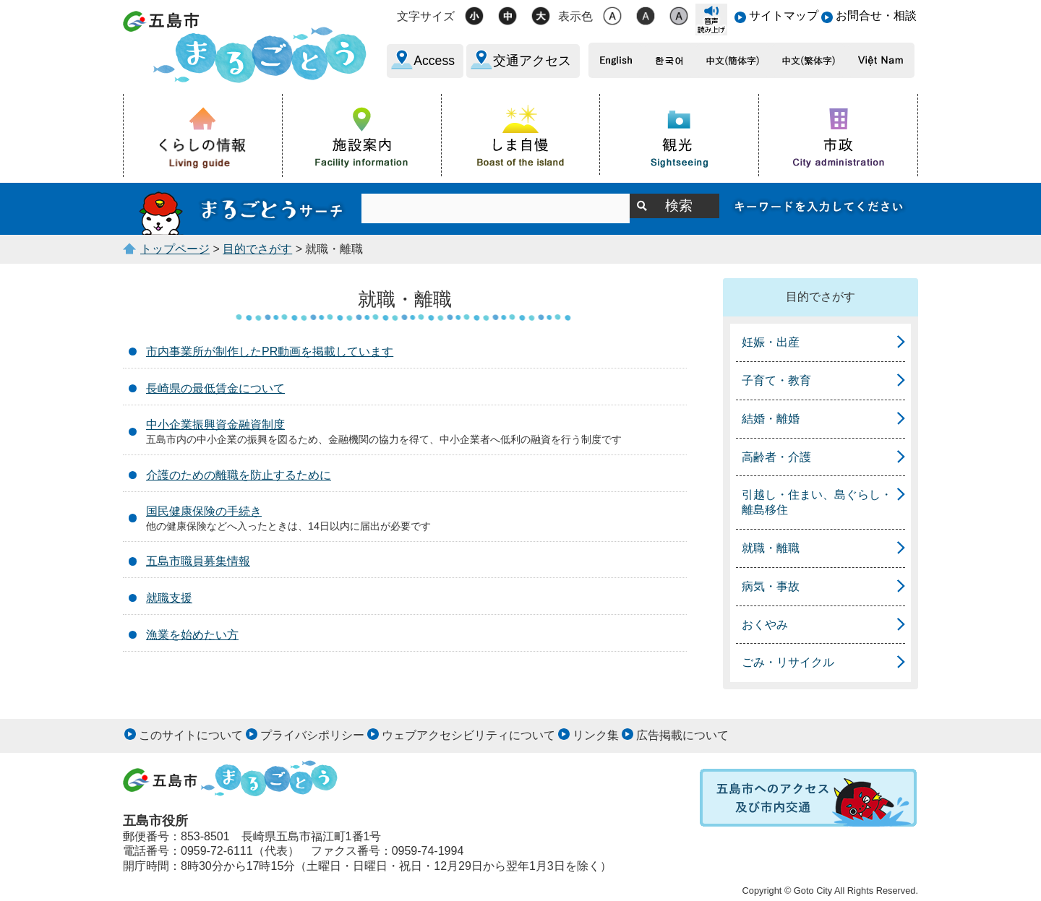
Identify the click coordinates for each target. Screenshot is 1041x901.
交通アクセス (532, 60)
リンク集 (596, 735)
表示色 (575, 16)
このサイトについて (191, 735)
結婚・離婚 (771, 419)
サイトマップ (783, 15)
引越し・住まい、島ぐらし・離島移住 (817, 502)
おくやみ (765, 624)
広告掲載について (682, 735)
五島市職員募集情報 (198, 561)
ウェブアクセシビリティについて (468, 735)
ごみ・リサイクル (788, 662)
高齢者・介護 (776, 457)
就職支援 (169, 598)
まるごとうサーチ (242, 209)
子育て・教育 (776, 380)
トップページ (175, 249)
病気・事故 (771, 586)
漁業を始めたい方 (192, 635)
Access (434, 60)
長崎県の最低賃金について (215, 388)
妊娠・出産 (771, 342)
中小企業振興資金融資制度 (215, 424)
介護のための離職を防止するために (238, 475)
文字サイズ (426, 16)
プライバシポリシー (312, 735)
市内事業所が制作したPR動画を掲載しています (269, 351)
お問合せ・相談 (876, 15)
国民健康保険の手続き (204, 511)
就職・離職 (771, 548)
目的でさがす (257, 249)
